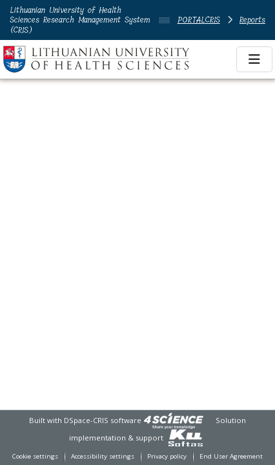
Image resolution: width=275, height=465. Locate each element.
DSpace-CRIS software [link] (102, 420)
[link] (173, 420)
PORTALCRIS (199, 19)
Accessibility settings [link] (102, 456)
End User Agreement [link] (231, 456)
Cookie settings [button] (35, 456)
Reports (252, 19)
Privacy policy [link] (167, 456)
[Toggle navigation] (254, 59)
